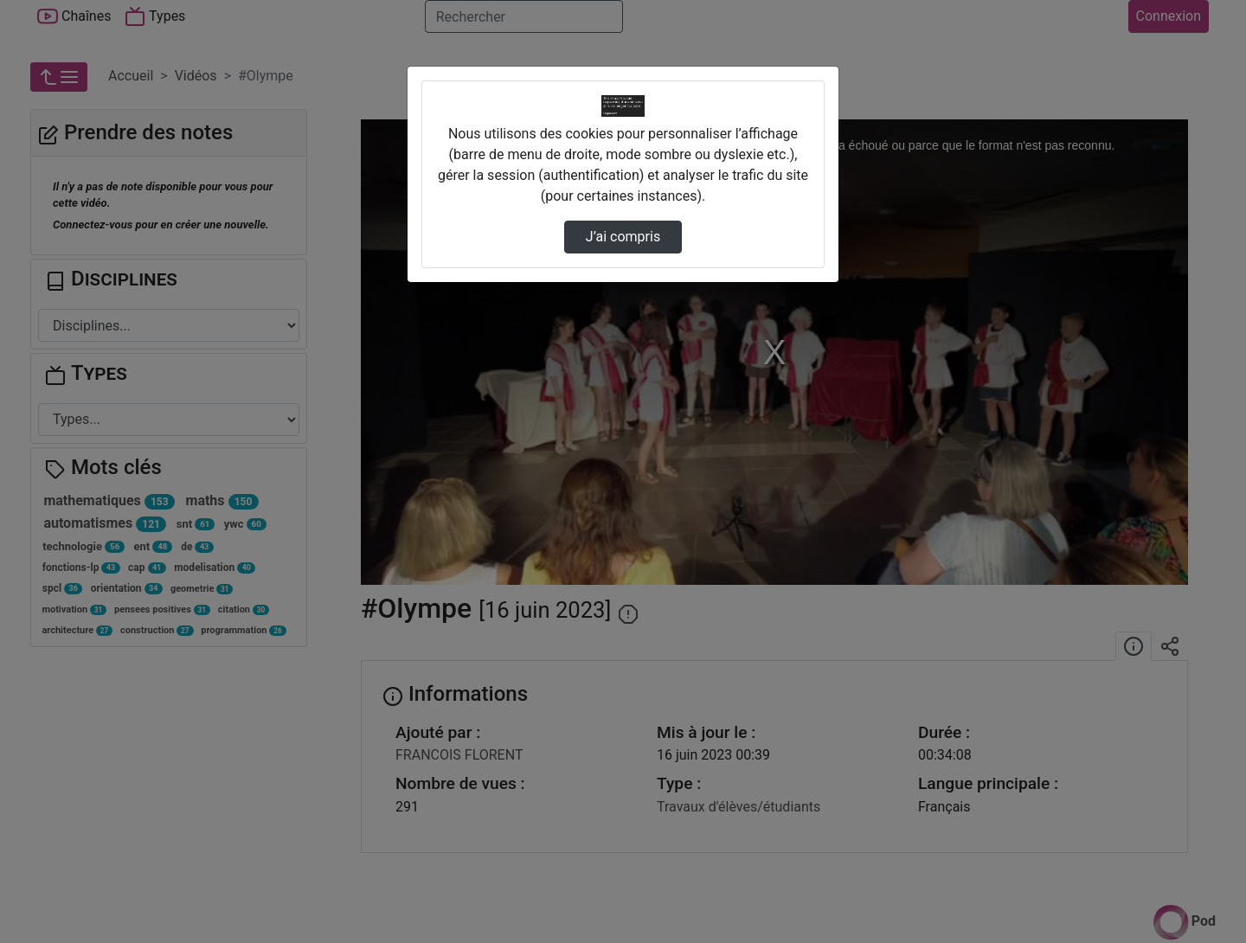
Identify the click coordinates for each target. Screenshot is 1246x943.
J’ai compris (623, 236)
